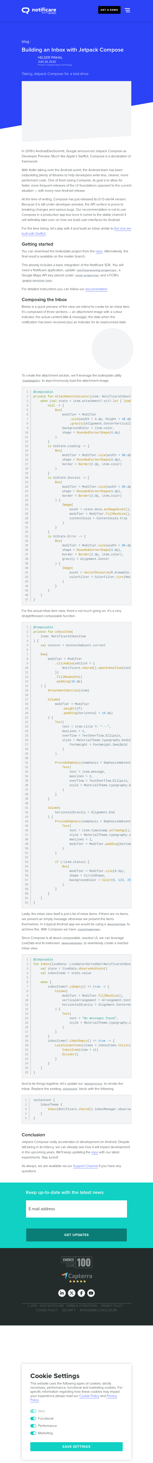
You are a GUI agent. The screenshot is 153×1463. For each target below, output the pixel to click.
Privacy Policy (112, 1306)
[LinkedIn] (62, 1293)
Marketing (45, 1433)
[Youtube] (91, 1293)
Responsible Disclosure (98, 1310)
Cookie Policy (47, 1310)
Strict (41, 1411)
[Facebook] (81, 1293)
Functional (45, 1418)
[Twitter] (71, 1293)
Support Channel (85, 1166)
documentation (96, 289)
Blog (25, 41)
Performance (47, 1426)
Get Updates (76, 1235)
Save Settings (76, 1447)
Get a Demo (109, 9)
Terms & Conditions (81, 1306)
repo (99, 251)
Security (69, 1310)
